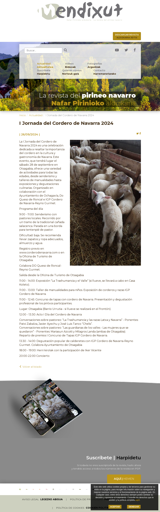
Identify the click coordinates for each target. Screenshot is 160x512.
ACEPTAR (115, 507)
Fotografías (95, 65)
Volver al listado (30, 366)
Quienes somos (72, 72)
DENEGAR (134, 507)
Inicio (22, 115)
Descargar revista (127, 36)
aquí (137, 500)
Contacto (104, 72)
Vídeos (70, 65)
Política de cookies (83, 507)
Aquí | (124, 478)
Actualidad (45, 65)
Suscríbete (43, 72)
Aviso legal (42, 499)
